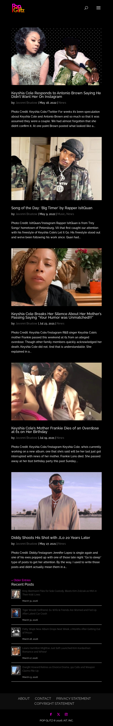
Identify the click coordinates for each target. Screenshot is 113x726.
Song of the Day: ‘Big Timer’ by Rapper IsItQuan (51, 208)
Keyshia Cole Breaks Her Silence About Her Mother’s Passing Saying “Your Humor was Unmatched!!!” (56, 315)
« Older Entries (21, 580)
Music (61, 214)
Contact (43, 699)
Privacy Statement (73, 699)
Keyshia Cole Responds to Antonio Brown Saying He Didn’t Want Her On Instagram (56, 95)
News (62, 102)
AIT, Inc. (68, 720)
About (24, 699)
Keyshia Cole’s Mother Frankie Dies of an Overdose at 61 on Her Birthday (55, 430)
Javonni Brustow (26, 102)
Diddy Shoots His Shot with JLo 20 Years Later (50, 537)
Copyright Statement (54, 704)
